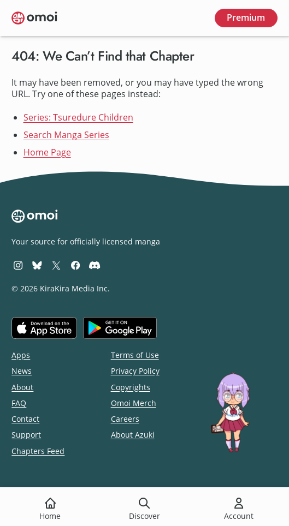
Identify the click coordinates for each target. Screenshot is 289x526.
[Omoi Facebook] (75, 265)
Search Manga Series (66, 135)
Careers (125, 419)
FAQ (18, 403)
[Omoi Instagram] (18, 265)
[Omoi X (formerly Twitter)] (56, 265)
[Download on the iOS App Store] (44, 328)
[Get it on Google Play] (120, 328)
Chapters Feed (37, 451)
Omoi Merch (133, 403)
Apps (20, 355)
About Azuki (133, 434)
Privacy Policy (135, 371)
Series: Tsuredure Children (78, 117)
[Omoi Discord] (94, 265)
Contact (25, 419)
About (22, 387)
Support (26, 434)
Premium (246, 17)
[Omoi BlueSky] (37, 265)
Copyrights (130, 387)
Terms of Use (135, 355)
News (21, 371)
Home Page (47, 152)
